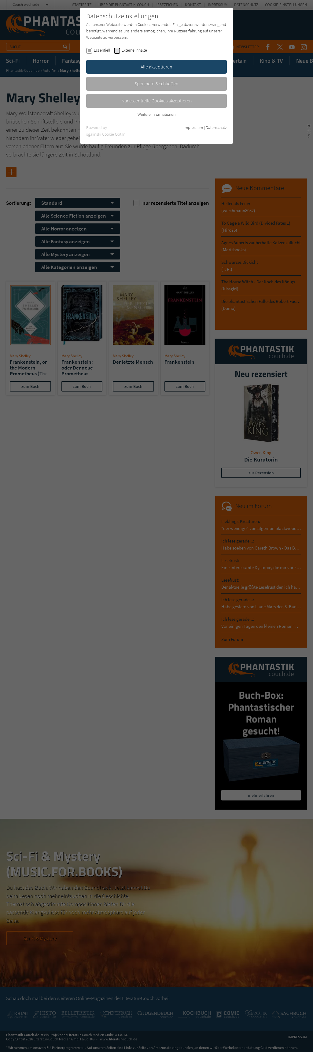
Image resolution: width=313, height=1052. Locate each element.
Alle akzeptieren (156, 67)
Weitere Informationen (156, 114)
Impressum (193, 127)
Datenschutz (216, 127)
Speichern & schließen (156, 83)
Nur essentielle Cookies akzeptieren (156, 100)
